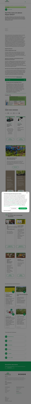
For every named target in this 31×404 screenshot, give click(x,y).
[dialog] (15, 202)
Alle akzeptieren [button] (23, 208)
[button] (7, 210)
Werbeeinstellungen (14, 204)
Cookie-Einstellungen (19, 205)
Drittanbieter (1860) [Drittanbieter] (11, 200)
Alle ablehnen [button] (13, 208)
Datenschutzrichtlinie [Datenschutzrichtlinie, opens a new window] (7, 206)
